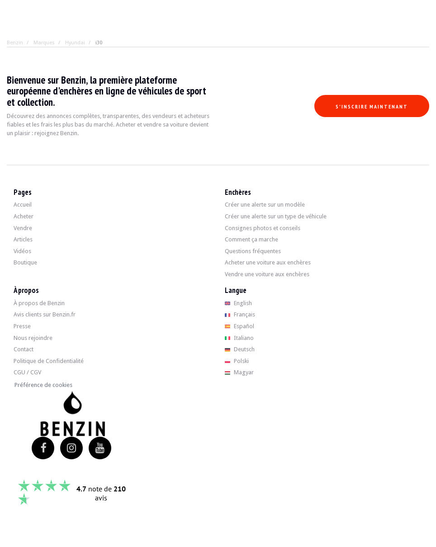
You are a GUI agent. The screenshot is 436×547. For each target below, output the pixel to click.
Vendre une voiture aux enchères (267, 274)
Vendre (23, 228)
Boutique (25, 262)
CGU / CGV (27, 372)
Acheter (23, 216)
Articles (23, 239)
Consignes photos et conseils (262, 228)
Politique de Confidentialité (49, 361)
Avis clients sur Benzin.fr (45, 314)
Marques (44, 43)
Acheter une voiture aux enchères (268, 262)
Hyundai (75, 43)
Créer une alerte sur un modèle (265, 204)
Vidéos (22, 251)
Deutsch (240, 349)
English (238, 303)
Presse (22, 326)
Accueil (23, 204)
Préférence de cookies (43, 385)
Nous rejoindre (33, 338)
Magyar (239, 372)
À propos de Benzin (39, 303)
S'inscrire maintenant (372, 106)
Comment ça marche (251, 239)
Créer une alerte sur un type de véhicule (276, 216)
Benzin (15, 43)
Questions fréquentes (253, 251)
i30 (98, 43)
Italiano (239, 338)
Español (239, 326)
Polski (237, 361)
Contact (23, 349)
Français (240, 314)
